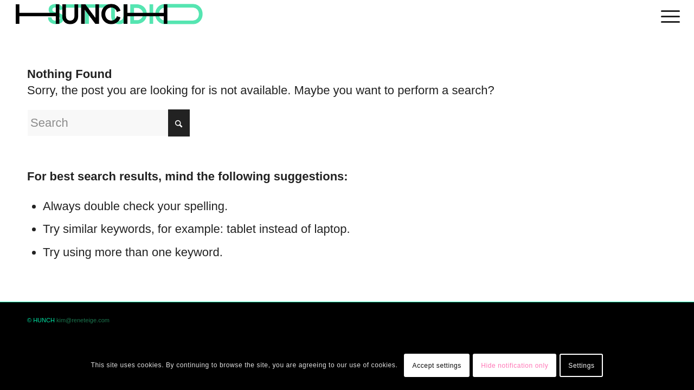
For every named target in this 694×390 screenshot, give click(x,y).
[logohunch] (108, 15)
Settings (581, 365)
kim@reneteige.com (83, 320)
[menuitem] (667, 15)
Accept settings (437, 365)
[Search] (108, 122)
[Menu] (667, 15)
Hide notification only (514, 365)
